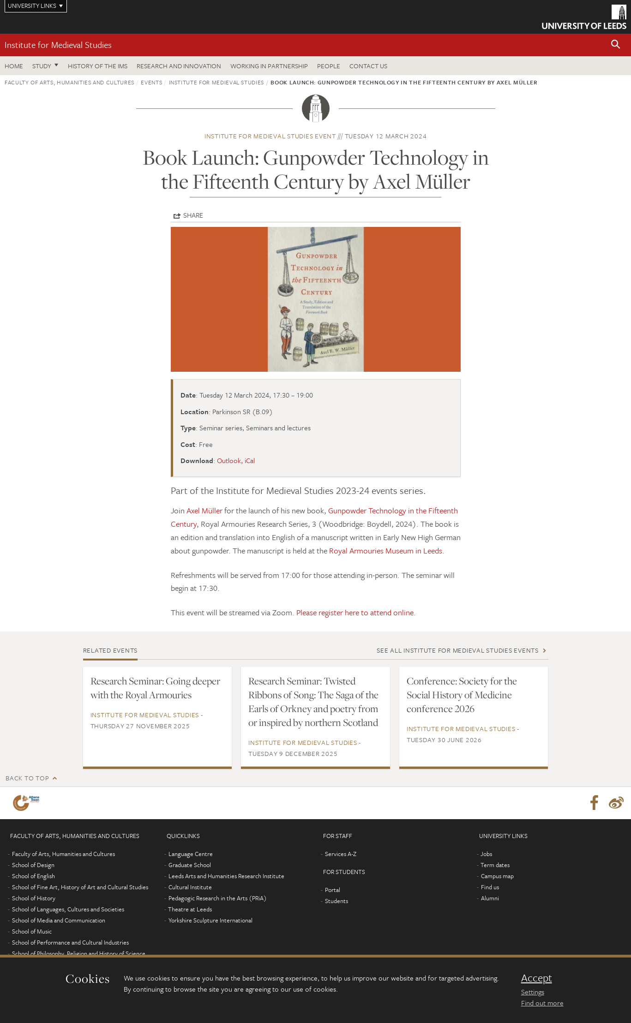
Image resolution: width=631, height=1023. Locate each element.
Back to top (27, 778)
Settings (532, 992)
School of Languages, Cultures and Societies (68, 909)
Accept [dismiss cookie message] (536, 977)
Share (193, 215)
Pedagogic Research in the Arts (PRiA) (217, 898)
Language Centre (190, 853)
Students (336, 900)
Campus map (497, 875)
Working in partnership (269, 66)
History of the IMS (97, 66)
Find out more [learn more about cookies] (542, 1003)
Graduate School (189, 864)
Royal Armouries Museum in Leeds (385, 550)
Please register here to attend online (355, 612)
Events (151, 82)
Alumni (490, 898)
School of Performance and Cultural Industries (70, 942)
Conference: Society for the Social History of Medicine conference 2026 (462, 694)
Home (14, 66)
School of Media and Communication (58, 920)
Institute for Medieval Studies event (270, 136)
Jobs (486, 853)
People (328, 66)
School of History (33, 898)
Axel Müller (204, 510)
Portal (332, 889)
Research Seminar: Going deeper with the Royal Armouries (155, 688)
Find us (490, 887)
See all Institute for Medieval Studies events (458, 650)
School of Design (33, 864)
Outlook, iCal (236, 460)
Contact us (368, 66)
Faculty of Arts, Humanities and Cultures (69, 82)
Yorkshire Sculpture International (210, 920)
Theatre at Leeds (190, 909)
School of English (33, 875)
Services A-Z (340, 853)
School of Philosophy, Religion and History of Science (78, 953)
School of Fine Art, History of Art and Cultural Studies (80, 887)
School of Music (32, 931)
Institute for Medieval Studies (58, 44)
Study (41, 66)
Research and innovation (179, 66)
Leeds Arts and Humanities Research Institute (226, 875)
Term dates (495, 864)
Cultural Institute (190, 887)
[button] (615, 45)
